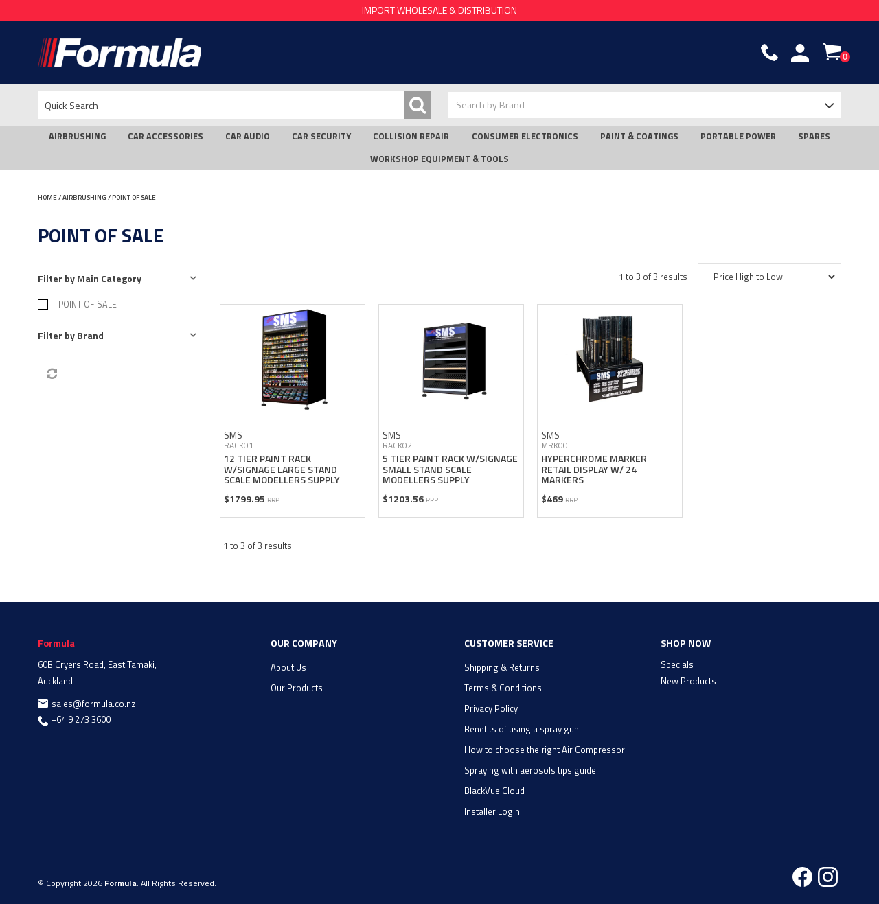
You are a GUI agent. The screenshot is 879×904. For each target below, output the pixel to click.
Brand (90, 335)
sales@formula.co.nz (94, 703)
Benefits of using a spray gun (521, 729)
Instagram (828, 877)
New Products (688, 681)
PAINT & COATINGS (639, 136)
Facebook (802, 877)
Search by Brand (490, 104)
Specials (677, 664)
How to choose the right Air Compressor (544, 749)
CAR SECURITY (321, 136)
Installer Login (492, 811)
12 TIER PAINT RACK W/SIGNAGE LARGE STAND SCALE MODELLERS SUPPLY (282, 469)
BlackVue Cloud (494, 791)
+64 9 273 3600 (81, 719)
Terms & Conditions (503, 688)
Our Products (297, 688)
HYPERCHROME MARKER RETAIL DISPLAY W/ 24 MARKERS (594, 469)
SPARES (814, 136)
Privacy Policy (491, 708)
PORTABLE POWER (738, 136)
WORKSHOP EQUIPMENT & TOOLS (439, 158)
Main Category (109, 278)
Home (47, 197)
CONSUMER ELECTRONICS (525, 136)
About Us (288, 667)
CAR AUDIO (247, 136)
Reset (51, 374)
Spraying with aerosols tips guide (530, 770)
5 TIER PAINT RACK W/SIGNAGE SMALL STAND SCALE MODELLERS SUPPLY (450, 469)
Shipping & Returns (502, 667)
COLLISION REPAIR (411, 136)
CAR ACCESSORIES (165, 136)
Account (800, 53)
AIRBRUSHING (77, 136)
